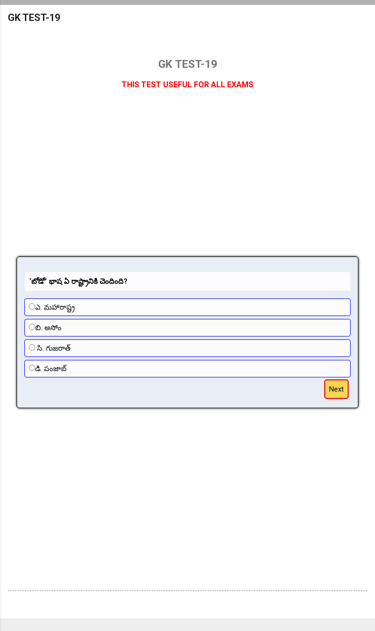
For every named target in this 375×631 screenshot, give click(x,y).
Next (336, 389)
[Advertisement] (187, 178)
